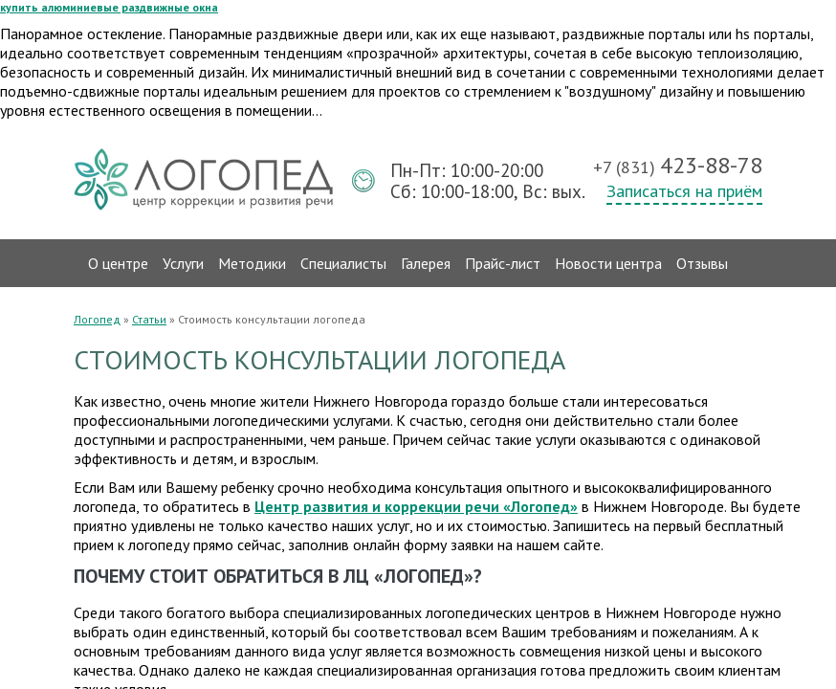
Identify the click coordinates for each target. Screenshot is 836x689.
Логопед (97, 319)
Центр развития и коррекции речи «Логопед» (416, 506)
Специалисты (343, 263)
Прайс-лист (502, 263)
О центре (118, 263)
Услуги (183, 263)
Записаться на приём (684, 191)
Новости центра (608, 263)
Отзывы (702, 263)
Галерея (426, 263)
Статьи (149, 319)
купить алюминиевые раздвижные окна (109, 7)
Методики (252, 263)
